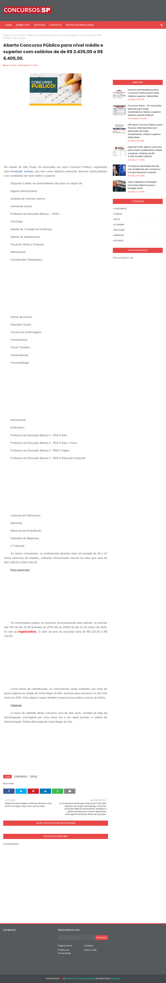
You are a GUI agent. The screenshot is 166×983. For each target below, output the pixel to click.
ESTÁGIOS (119, 240)
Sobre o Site (90, 949)
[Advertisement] (62, 142)
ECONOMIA (119, 224)
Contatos (89, 945)
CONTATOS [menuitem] (55, 25)
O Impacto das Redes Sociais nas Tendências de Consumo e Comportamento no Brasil (144, 169)
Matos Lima (11, 65)
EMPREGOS (119, 235)
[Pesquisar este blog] (76, 937)
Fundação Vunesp (21, 171)
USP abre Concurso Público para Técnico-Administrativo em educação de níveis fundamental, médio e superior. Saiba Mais (145, 131)
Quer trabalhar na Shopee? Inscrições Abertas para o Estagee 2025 (142, 185)
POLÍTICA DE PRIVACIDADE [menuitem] (80, 25)
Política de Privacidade (64, 951)
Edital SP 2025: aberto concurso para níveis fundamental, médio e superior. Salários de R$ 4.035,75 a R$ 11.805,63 (145, 151)
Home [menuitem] (8, 25)
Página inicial (10, 35)
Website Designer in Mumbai (80, 978)
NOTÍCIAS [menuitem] (39, 25)
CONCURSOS (20, 776)
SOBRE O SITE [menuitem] (23, 25)
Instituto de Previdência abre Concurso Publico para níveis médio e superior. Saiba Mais (143, 93)
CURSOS (118, 214)
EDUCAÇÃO (119, 230)
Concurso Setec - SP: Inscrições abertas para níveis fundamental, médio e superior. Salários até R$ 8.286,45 (144, 110)
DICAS (22, 35)
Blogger (115, 978)
